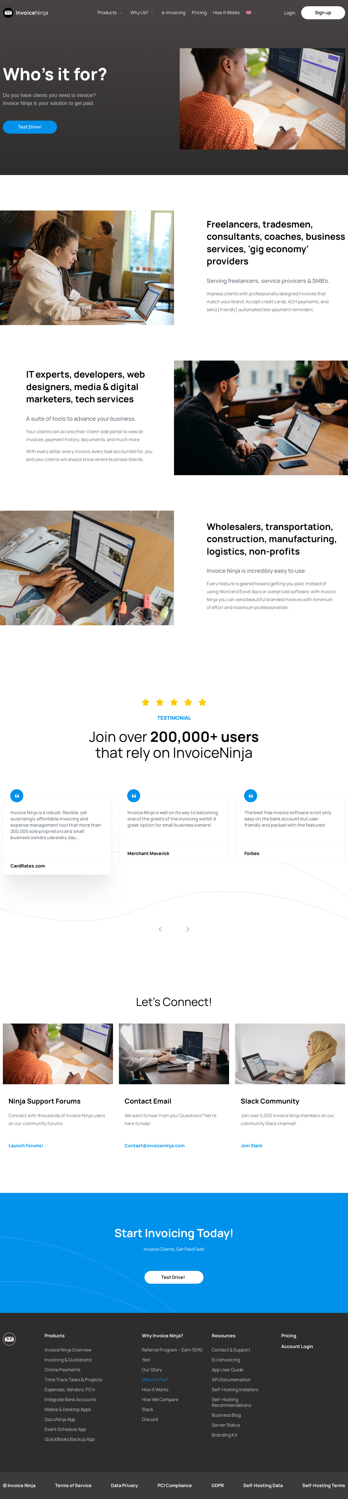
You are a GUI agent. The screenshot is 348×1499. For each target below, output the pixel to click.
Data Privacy (124, 1485)
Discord (150, 1419)
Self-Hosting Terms (323, 1485)
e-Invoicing (173, 12)
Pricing (199, 12)
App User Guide (227, 1370)
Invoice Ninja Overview (68, 1350)
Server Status (226, 1425)
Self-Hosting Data (263, 1485)
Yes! (146, 1360)
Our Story (152, 1370)
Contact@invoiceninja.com (155, 1146)
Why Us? (139, 12)
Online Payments (62, 1370)
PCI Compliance (175, 1485)
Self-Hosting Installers (235, 1389)
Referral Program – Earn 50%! (172, 1350)
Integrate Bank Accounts (70, 1399)
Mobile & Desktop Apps (68, 1409)
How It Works (226, 12)
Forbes (251, 853)
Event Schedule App (65, 1429)
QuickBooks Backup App (70, 1439)
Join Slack (252, 1146)
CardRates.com (28, 866)
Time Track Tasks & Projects (73, 1379)
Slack (147, 1409)
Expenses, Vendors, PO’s (70, 1389)
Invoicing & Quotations (68, 1360)
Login (289, 13)
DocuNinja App (60, 1419)
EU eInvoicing (226, 1360)
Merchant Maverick (148, 853)
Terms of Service (73, 1485)
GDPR (217, 1485)
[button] (160, 929)
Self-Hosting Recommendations (231, 1402)
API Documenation (231, 1379)
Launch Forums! (26, 1146)
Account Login (297, 1346)
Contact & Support (231, 1350)
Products (107, 12)
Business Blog (226, 1415)
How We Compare (160, 1399)
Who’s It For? (155, 1379)
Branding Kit (224, 1435)
